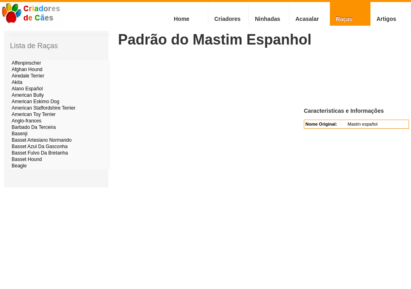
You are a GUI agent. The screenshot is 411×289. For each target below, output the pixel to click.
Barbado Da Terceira (34, 127)
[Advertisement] (264, 77)
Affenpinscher (26, 63)
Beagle (19, 165)
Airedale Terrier (28, 75)
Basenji (19, 133)
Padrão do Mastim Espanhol (214, 39)
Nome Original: (321, 124)
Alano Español (27, 88)
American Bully (28, 95)
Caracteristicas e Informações (344, 111)
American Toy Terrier (34, 114)
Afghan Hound (27, 69)
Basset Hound (27, 159)
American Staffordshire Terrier (43, 108)
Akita (17, 82)
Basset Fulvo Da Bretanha (40, 153)
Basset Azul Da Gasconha (39, 146)
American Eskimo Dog (35, 101)
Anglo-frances (26, 120)
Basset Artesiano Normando (41, 140)
